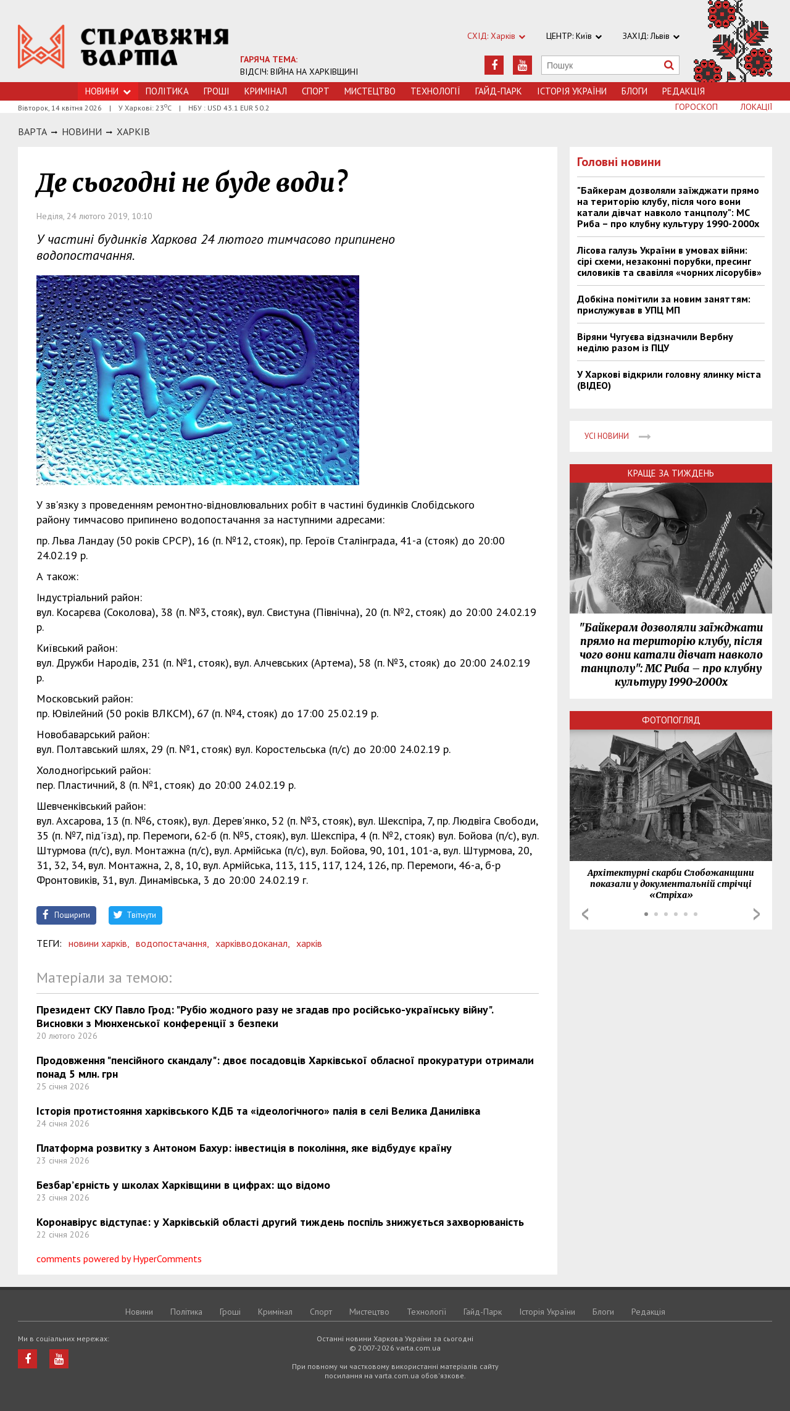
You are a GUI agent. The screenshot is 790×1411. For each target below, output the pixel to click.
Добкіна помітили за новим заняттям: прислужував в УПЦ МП (663, 304)
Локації (756, 106)
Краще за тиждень (671, 473)
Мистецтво (370, 91)
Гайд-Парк (498, 91)
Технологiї (435, 91)
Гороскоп (696, 106)
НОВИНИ (82, 131)
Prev (585, 914)
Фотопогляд (671, 720)
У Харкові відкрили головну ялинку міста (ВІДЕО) (669, 379)
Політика (167, 91)
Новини (108, 91)
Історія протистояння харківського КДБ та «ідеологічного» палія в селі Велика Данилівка (258, 1111)
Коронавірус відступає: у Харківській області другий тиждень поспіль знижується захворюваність (280, 1222)
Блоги (634, 91)
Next (757, 914)
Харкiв (133, 131)
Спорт (316, 91)
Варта (32, 131)
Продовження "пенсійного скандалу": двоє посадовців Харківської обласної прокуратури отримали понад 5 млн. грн (285, 1067)
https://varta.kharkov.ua (123, 48)
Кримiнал (265, 91)
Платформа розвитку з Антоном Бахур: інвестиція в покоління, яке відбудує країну (244, 1148)
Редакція (683, 91)
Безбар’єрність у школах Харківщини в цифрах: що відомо (183, 1185)
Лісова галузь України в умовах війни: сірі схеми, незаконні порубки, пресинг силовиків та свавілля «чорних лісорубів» (669, 261)
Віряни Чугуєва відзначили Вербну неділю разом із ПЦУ (655, 342)
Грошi (217, 91)
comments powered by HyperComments (119, 1258)
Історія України (572, 91)
